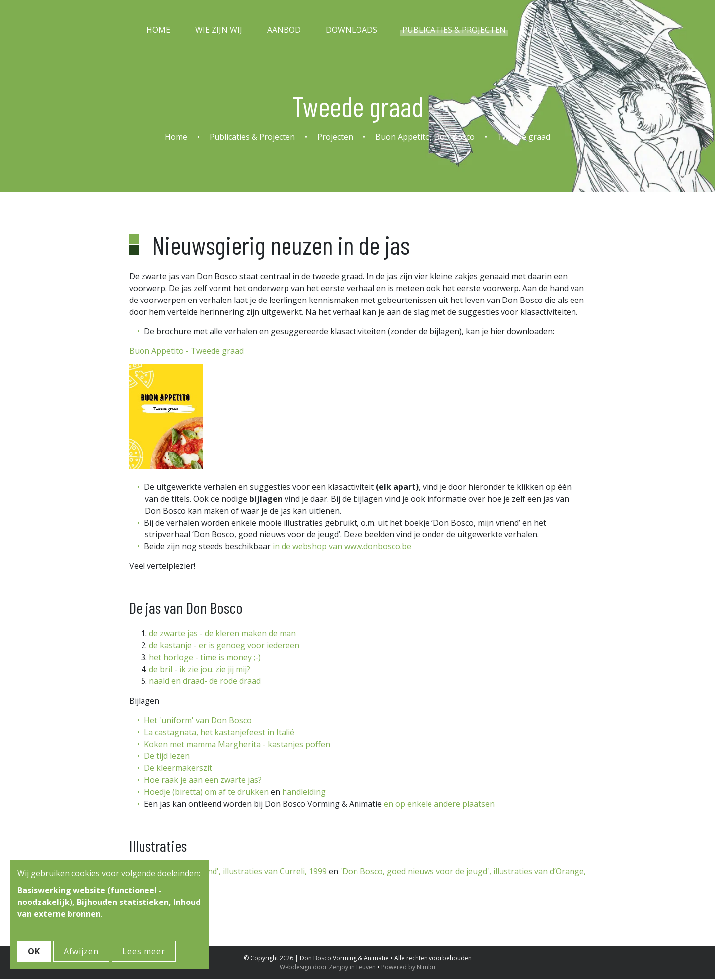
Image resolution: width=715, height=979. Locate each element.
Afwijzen (81, 951)
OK (34, 951)
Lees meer (143, 951)
